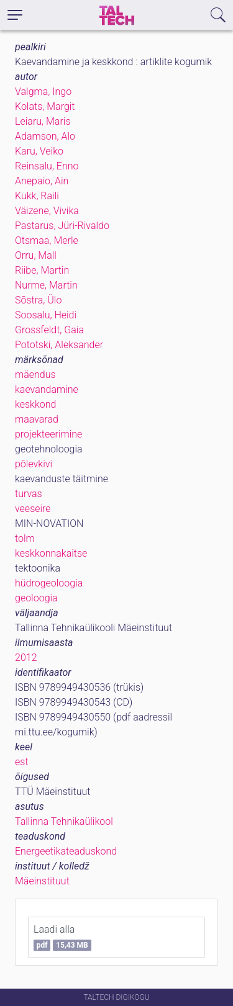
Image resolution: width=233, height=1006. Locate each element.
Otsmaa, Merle (46, 240)
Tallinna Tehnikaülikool (64, 821)
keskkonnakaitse (51, 553)
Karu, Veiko (39, 151)
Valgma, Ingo (43, 91)
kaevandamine (46, 389)
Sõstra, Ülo (38, 300)
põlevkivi (33, 464)
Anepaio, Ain (41, 181)
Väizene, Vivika (47, 211)
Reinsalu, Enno (47, 166)
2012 (26, 657)
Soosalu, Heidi (45, 315)
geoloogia (36, 598)
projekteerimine (48, 434)
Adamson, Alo (45, 136)
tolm (25, 538)
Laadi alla (62, 937)
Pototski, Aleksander (59, 345)
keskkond (35, 404)
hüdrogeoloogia (49, 583)
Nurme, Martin (46, 285)
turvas (28, 494)
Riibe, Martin (42, 270)
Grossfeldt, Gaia (49, 330)
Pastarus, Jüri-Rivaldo (62, 225)
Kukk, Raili (37, 196)
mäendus (35, 374)
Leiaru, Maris (43, 121)
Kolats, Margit (45, 106)
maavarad (36, 419)
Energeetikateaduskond (66, 851)
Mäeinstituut (42, 881)
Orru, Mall (36, 255)
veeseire (33, 508)
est (22, 762)
